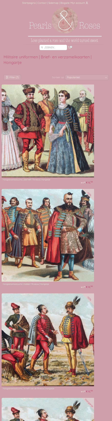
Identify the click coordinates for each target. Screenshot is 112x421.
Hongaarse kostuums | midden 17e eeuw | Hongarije (82, 140)
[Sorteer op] (86, 77)
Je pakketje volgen (49, 363)
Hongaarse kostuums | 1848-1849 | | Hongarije (23, 269)
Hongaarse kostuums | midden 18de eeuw (77, 205)
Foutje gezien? (93, 358)
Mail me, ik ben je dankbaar (93, 363)
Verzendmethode (48, 360)
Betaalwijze (46, 369)
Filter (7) (12, 77)
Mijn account (79, 2)
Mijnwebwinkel (82, 416)
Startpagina (29, 2)
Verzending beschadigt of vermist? (55, 366)
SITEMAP (14, 398)
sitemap (48, 416)
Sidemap (53, 2)
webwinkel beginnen (61, 416)
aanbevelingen (13, 363)
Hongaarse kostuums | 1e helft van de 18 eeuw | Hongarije (24, 204)
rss (53, 416)
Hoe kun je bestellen (49, 358)
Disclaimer (45, 374)
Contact (42, 2)
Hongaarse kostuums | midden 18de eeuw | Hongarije (82, 269)
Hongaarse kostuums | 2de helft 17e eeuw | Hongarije (26, 140)
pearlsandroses (46, 390)
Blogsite (64, 2)
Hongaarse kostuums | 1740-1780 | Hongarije (22, 334)
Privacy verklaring (48, 371)
